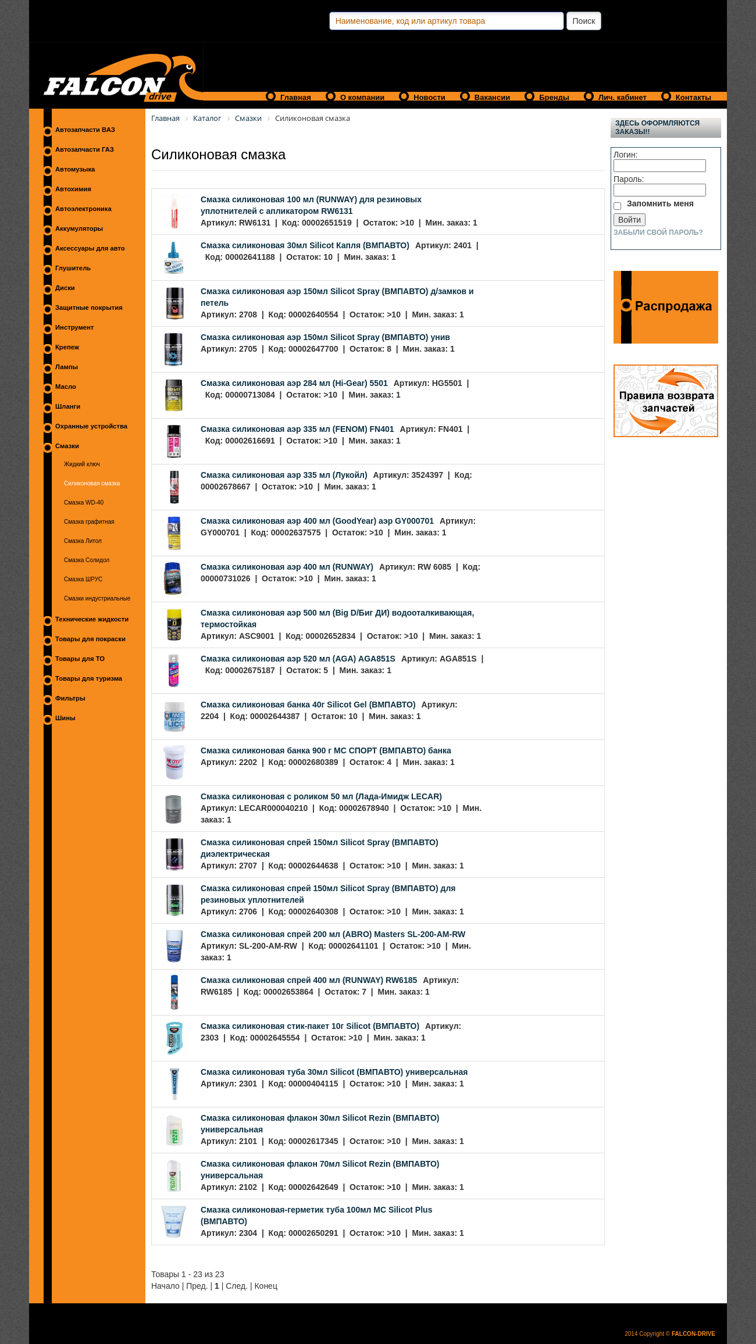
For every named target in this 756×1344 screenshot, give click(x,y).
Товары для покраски (90, 638)
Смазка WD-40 (84, 502)
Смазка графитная (89, 522)
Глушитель (73, 267)
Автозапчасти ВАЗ (85, 129)
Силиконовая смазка (92, 483)
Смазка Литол (83, 541)
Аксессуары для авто (90, 248)
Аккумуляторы (79, 228)
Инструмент (74, 327)
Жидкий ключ (82, 464)
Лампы (66, 366)
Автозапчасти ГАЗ (84, 149)
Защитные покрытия (89, 307)
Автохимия (73, 188)
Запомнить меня (660, 203)
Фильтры (70, 698)
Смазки (67, 445)
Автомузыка (75, 169)
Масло (65, 386)
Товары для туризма (88, 678)
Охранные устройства (91, 426)
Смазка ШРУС (83, 579)
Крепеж (67, 347)
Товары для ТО (80, 658)
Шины (65, 717)
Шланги (67, 406)
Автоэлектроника (83, 208)
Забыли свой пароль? (658, 232)
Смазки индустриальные (97, 598)
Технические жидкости (92, 619)
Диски (65, 287)
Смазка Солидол (86, 560)
